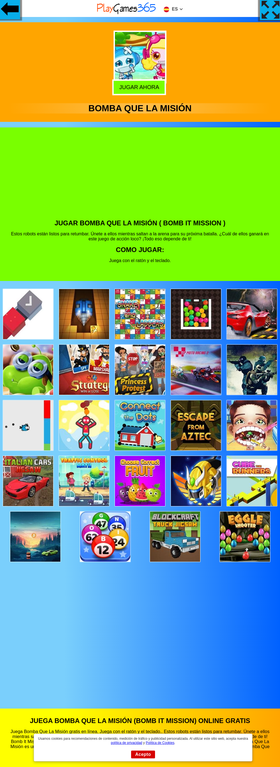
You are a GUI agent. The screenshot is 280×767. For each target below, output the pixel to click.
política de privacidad (126, 743)
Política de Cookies (160, 743)
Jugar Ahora (141, 87)
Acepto (143, 754)
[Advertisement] (140, 177)
